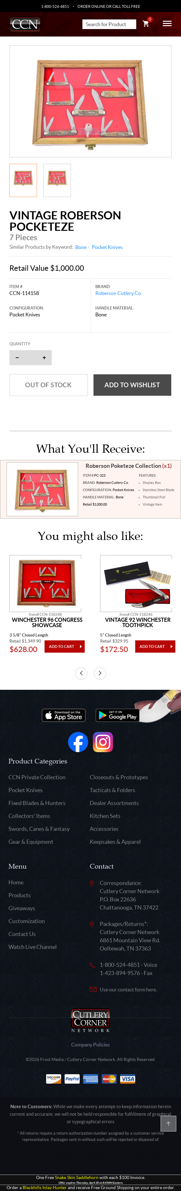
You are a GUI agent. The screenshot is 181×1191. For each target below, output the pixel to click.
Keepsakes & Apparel (115, 841)
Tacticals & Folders (112, 790)
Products (19, 895)
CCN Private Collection (37, 777)
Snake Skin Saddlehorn (76, 1177)
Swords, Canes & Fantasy (39, 828)
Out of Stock (48, 384)
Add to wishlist (132, 384)
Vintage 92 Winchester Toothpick (138, 622)
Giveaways (21, 908)
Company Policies (90, 1044)
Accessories (104, 828)
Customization (26, 921)
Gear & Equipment (30, 841)
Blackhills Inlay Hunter (45, 1187)
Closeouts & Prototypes (119, 777)
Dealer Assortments (114, 803)
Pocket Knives (107, 247)
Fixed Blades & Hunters (37, 803)
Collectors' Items (29, 816)
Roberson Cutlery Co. (118, 293)
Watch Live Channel (32, 947)
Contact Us (22, 934)
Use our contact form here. (128, 989)
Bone (81, 247)
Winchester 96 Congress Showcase (47, 622)
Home (16, 882)
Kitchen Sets (105, 816)
